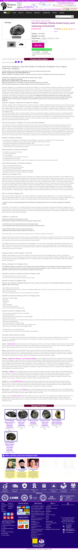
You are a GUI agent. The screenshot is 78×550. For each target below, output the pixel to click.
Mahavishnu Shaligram (14, 358)
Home (14, 12)
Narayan (25, 389)
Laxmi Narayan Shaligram (29, 358)
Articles (54, 12)
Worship (62, 12)
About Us (20, 12)
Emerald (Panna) (17, 381)
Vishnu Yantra (17, 395)
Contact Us (29, 12)
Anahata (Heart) (11, 343)
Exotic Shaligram (36, 20)
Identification (46, 12)
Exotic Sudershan (45, 20)
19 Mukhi (11, 371)
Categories (37, 12)
